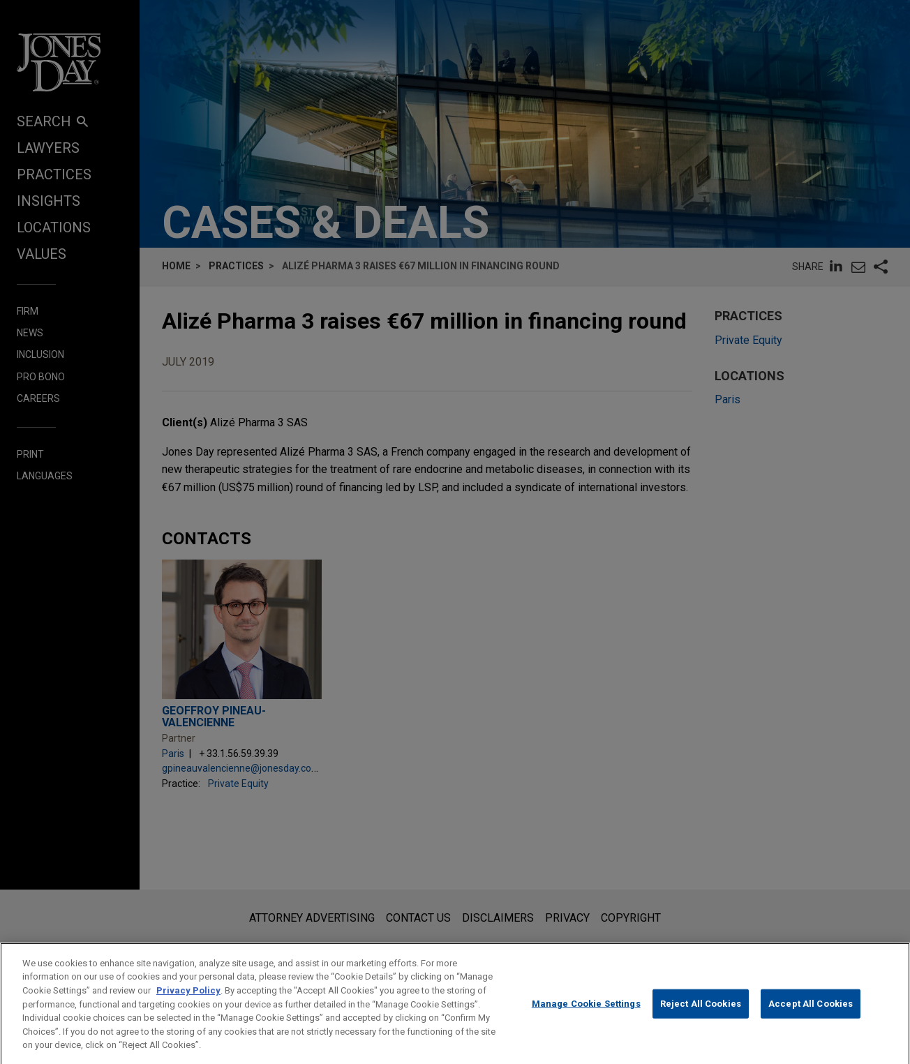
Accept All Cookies (810, 1016)
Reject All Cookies (700, 1016)
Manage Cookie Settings (586, 1016)
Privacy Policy (188, 1002)
